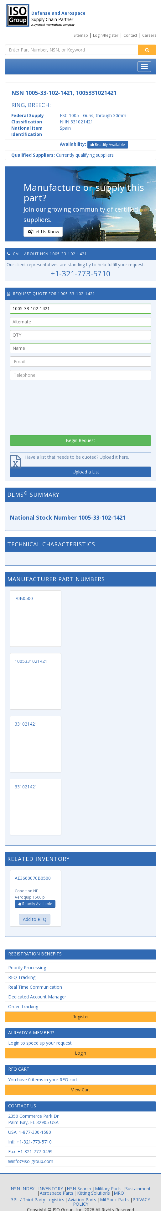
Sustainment (138, 1189)
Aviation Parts (82, 1200)
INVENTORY (50, 1189)
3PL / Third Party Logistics (37, 1200)
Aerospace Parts (56, 1193)
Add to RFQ (34, 919)
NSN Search (79, 1189)
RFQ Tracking (21, 977)
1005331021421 (31, 661)
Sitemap (81, 35)
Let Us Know (42, 231)
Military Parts (108, 1189)
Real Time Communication (35, 987)
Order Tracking (23, 1006)
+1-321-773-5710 (81, 273)
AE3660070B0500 (33, 878)
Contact (130, 35)
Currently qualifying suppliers (62, 155)
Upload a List (86, 472)
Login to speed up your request (40, 1043)
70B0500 (24, 598)
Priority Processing (27, 967)
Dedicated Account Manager (37, 997)
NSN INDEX (22, 1189)
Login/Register (105, 35)
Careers (149, 35)
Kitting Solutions (93, 1193)
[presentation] (80, 406)
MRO (119, 1193)
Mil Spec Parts (114, 1200)
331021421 (26, 724)
